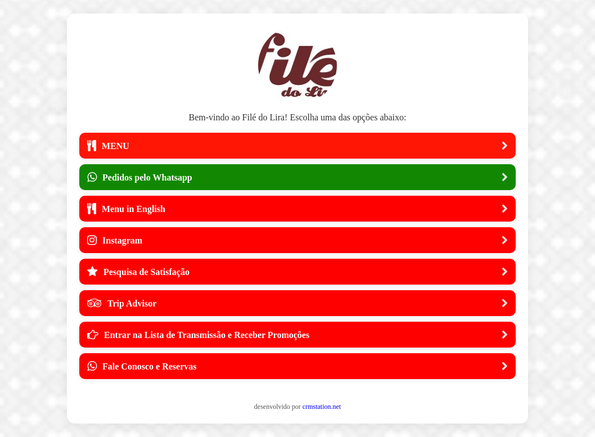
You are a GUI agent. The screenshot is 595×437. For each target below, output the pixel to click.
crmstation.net (322, 407)
